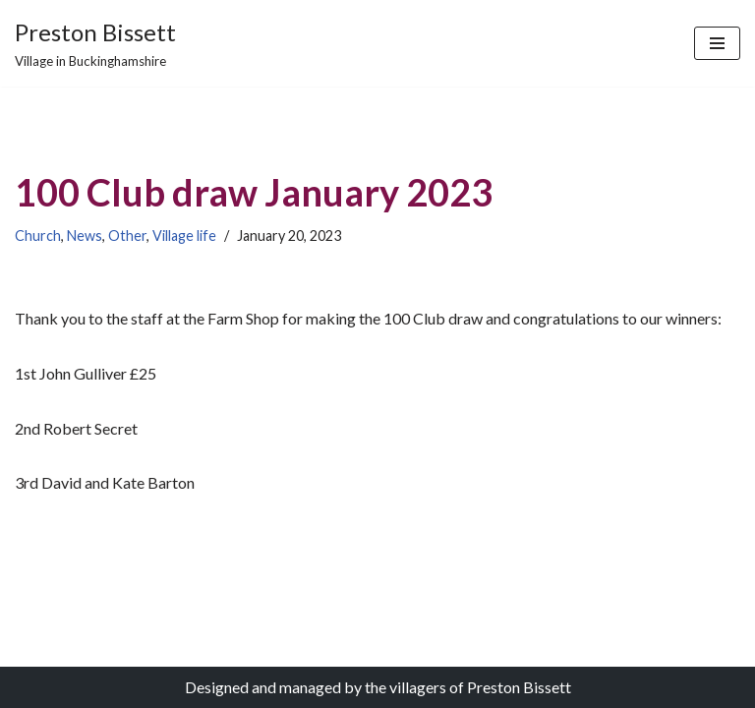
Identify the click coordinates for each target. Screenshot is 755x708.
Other (127, 235)
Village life (184, 235)
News (84, 235)
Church (38, 235)
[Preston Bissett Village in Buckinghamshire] (95, 43)
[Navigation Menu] (717, 43)
